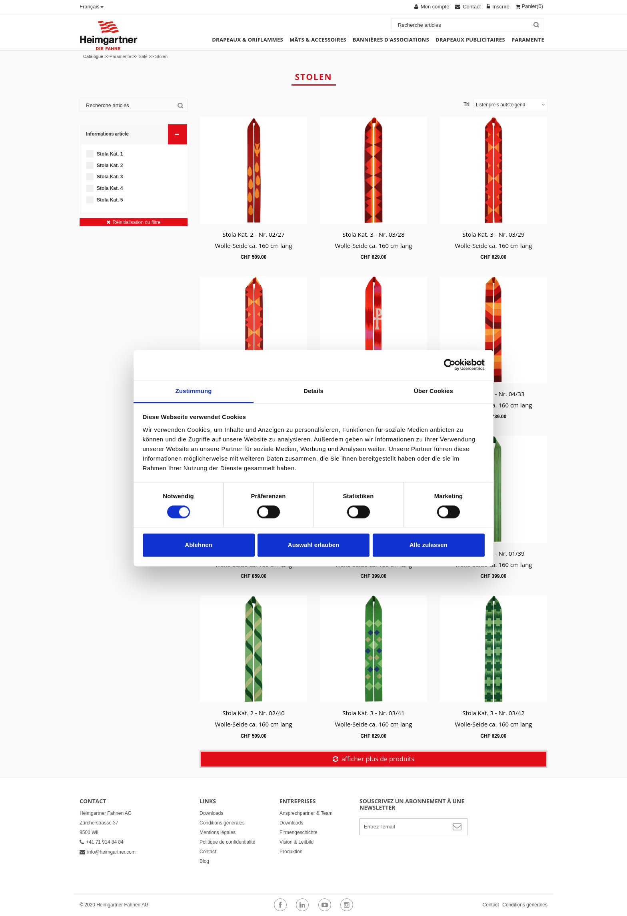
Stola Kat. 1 (110, 154)
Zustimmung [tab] (194, 390)
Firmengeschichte (298, 832)
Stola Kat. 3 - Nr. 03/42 (493, 713)
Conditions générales (222, 823)
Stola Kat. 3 (110, 177)
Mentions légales (218, 832)
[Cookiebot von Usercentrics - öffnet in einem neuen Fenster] (450, 365)
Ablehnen (198, 545)
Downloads (211, 813)
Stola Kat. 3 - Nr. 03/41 (373, 713)
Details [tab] (313, 390)
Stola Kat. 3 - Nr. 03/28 (373, 234)
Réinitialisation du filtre (136, 222)
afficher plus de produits (377, 758)
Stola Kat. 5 (110, 200)
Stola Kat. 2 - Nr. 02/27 (253, 234)
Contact (208, 851)
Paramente (120, 56)
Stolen (161, 56)
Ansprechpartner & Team (306, 813)
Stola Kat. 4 (110, 188)
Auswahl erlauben (313, 545)
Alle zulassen (428, 545)
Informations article (134, 133)
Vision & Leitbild (297, 842)
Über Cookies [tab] (433, 390)
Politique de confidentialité (227, 842)
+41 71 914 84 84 (102, 842)
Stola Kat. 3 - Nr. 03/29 (493, 234)
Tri (466, 104)
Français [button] (92, 7)
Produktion (291, 851)
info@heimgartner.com (108, 852)
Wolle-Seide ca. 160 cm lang (253, 245)
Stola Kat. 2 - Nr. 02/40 (253, 713)
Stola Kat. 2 (110, 165)
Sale (143, 56)
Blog (204, 861)
